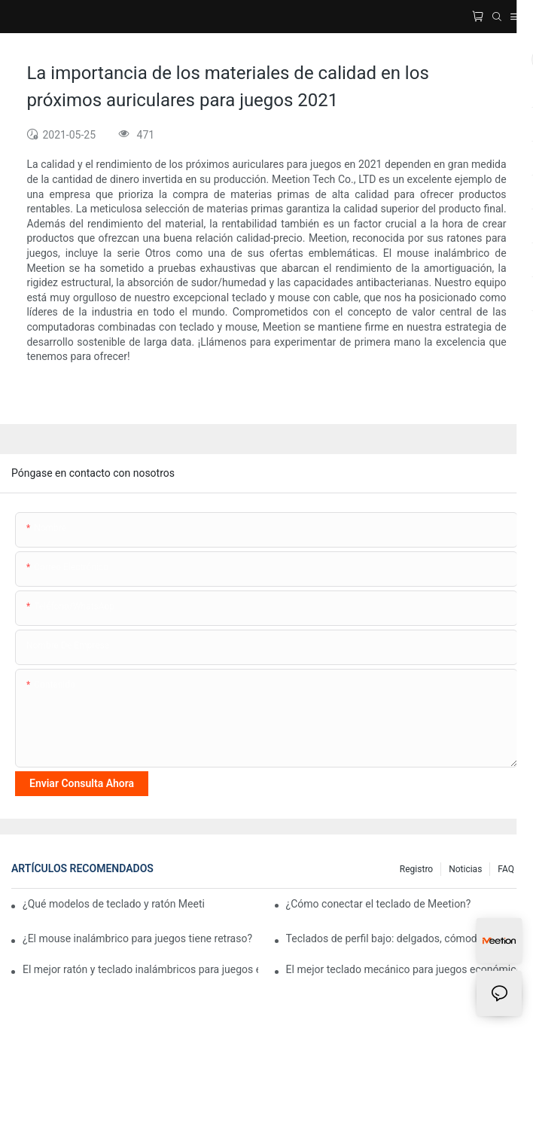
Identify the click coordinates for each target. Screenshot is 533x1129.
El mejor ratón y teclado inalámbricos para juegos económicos (140, 969)
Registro (416, 869)
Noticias (465, 869)
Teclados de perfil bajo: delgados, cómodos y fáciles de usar (404, 938)
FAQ (506, 869)
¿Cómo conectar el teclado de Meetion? (378, 904)
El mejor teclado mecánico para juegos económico (404, 969)
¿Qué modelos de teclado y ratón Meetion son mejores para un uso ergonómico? (114, 904)
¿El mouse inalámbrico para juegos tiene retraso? (137, 938)
